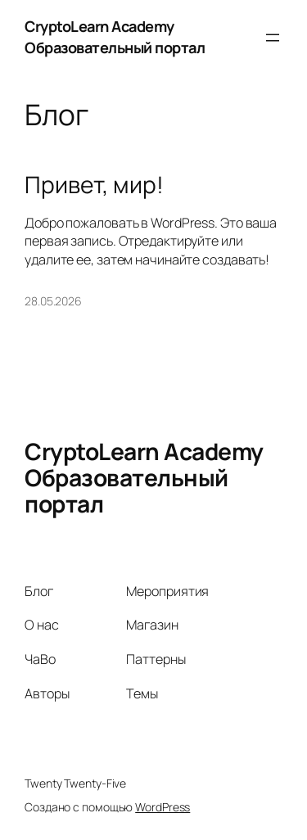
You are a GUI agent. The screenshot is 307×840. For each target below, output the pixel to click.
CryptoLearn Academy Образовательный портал (115, 36)
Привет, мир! (94, 185)
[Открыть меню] (272, 37)
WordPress (162, 807)
